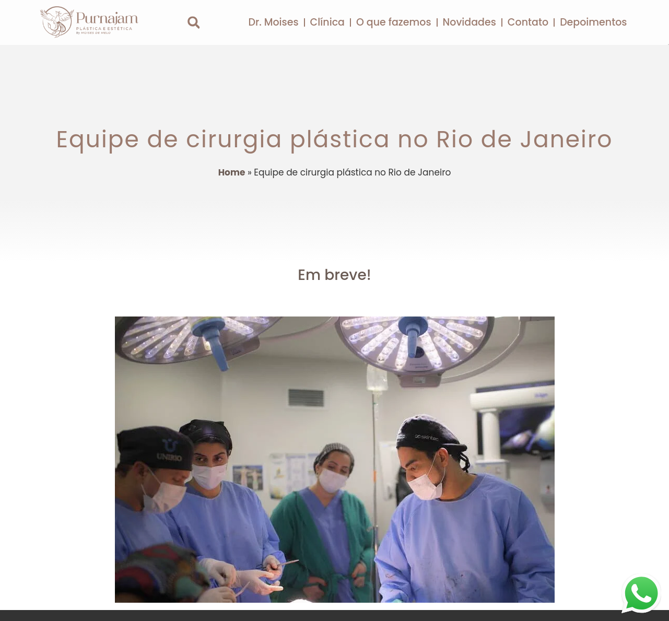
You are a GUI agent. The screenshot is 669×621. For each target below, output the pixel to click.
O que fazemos (393, 22)
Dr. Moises (273, 22)
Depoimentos (593, 22)
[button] (193, 22)
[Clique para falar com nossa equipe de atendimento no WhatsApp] (641, 593)
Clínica (327, 22)
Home (231, 172)
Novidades (469, 22)
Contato (528, 22)
